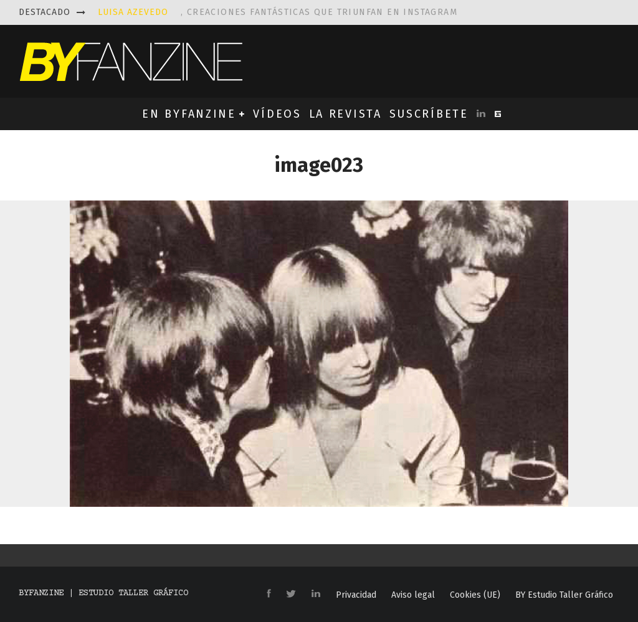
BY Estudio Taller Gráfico (564, 595)
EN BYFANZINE (189, 114)
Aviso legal (413, 595)
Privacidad (356, 595)
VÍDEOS (277, 114)
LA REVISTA (345, 114)
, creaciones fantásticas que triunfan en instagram (277, 12)
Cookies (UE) (475, 595)
